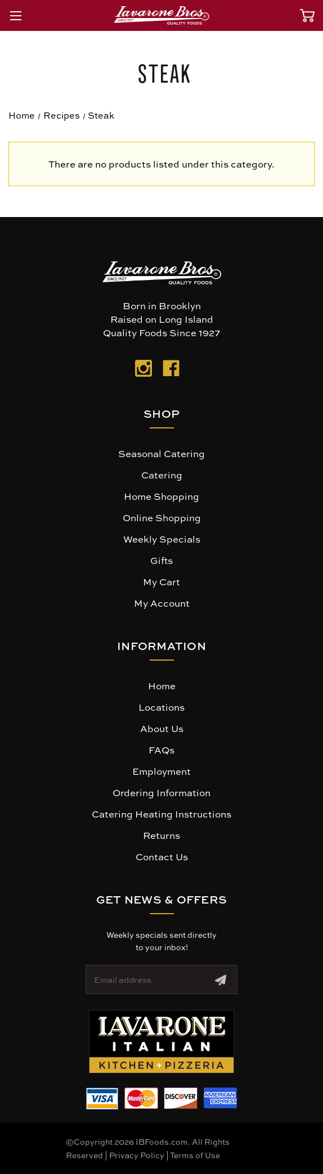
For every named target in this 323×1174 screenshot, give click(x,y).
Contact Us (162, 856)
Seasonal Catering (161, 453)
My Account (162, 602)
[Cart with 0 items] (307, 15)
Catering (161, 474)
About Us (161, 728)
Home (162, 685)
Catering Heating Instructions (161, 813)
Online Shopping (162, 517)
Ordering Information (161, 792)
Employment (161, 771)
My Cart (161, 581)
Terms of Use (195, 1155)
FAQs (161, 749)
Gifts (161, 560)
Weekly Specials (161, 538)
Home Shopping (161, 496)
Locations (161, 707)
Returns (161, 835)
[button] (161, 1041)
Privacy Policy (136, 1155)
